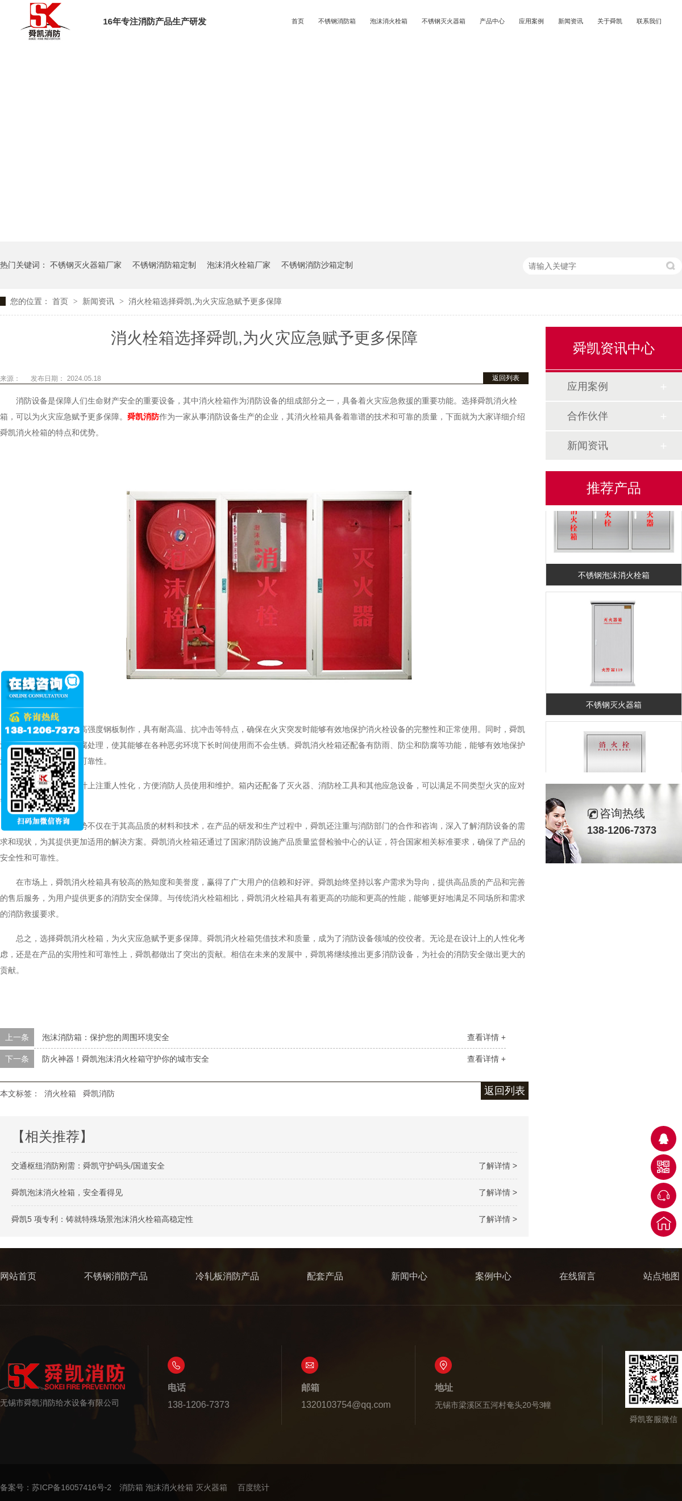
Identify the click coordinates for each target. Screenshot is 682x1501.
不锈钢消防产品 (116, 1276)
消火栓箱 (60, 1093)
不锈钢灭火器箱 (443, 21)
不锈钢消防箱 (337, 21)
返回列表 (505, 378)
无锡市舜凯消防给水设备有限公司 (62, 1384)
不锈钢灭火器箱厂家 (86, 264)
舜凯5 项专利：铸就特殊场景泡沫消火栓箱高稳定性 (102, 1219)
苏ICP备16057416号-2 (71, 1487)
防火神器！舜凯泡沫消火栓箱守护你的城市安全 (125, 1058)
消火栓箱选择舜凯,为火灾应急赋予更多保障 (205, 301)
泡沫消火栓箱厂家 (239, 264)
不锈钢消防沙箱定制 (317, 264)
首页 (298, 21)
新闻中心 (409, 1276)
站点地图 (661, 1276)
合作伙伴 (587, 416)
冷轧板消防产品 (227, 1276)
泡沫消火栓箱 (388, 21)
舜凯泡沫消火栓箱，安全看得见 (67, 1192)
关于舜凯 (609, 21)
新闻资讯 (570, 21)
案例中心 (493, 1276)
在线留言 (577, 1276)
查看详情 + (486, 1037)
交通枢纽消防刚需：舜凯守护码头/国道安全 (88, 1165)
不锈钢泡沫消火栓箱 (614, 576)
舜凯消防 (99, 1093)
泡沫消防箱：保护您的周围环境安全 (105, 1037)
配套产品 (325, 1276)
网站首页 (18, 1276)
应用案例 (531, 21)
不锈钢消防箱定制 (164, 264)
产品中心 (492, 21)
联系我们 (649, 21)
